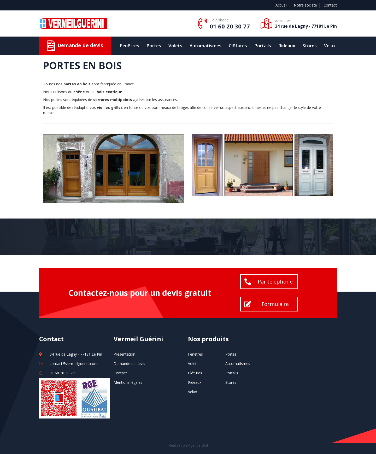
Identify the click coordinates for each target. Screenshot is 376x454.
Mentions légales (128, 382)
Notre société (305, 5)
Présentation (124, 354)
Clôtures (238, 46)
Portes (153, 46)
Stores (309, 46)
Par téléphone (275, 281)
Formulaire (275, 304)
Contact (330, 5)
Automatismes (205, 46)
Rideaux (286, 46)
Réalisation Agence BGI (188, 445)
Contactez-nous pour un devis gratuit (139, 292)
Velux (330, 46)
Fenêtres (129, 46)
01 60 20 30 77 (230, 26)
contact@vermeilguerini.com (74, 363)
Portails (262, 46)
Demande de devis (129, 363)
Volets (175, 46)
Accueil (281, 5)
